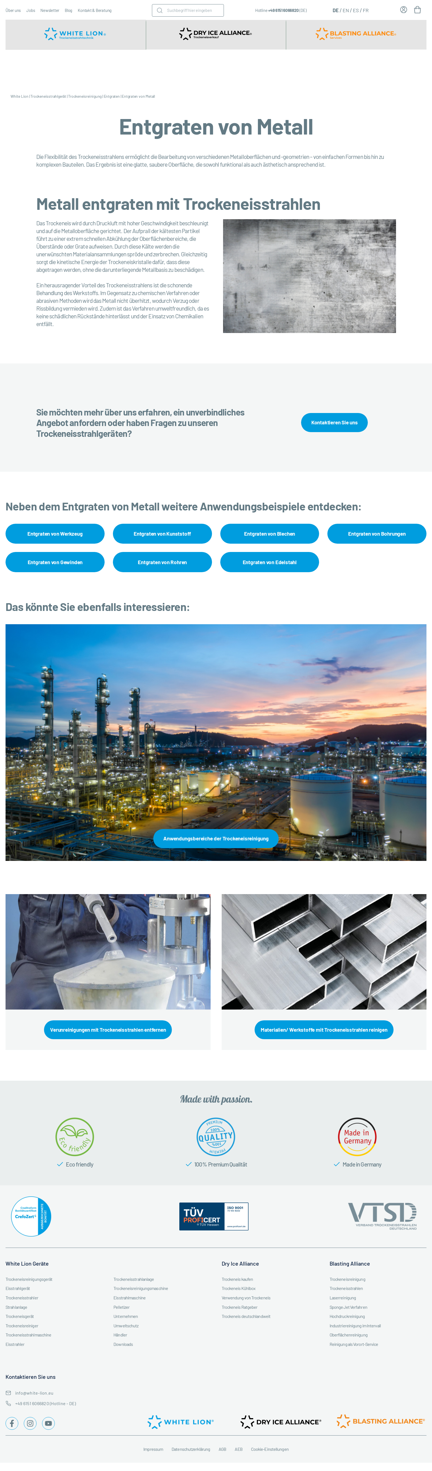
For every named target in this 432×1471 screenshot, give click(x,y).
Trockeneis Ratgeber (413, 69)
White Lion (20, 96)
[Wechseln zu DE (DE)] (336, 10)
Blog (68, 10)
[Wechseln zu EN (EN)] (346, 10)
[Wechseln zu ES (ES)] (356, 10)
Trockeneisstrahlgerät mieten (89, 69)
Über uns (13, 10)
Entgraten (112, 96)
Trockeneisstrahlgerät (48, 96)
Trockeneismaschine (200, 69)
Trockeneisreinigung (325, 69)
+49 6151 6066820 (283, 10)
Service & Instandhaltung (278, 69)
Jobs (30, 10)
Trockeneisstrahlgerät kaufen (33, 69)
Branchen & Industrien (242, 69)
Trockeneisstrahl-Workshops (373, 69)
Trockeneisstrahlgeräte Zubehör (145, 69)
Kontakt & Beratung (95, 10)
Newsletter (49, 10)
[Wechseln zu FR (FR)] (365, 10)
